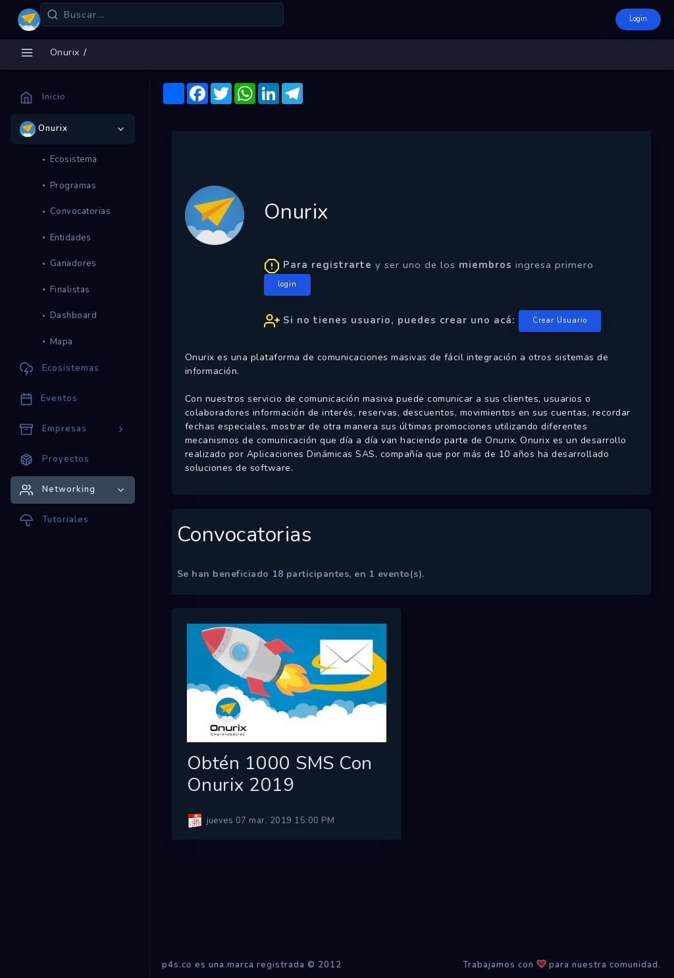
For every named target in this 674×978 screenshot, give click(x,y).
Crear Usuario (559, 320)
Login (638, 19)
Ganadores (73, 263)
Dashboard (73, 315)
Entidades (70, 238)
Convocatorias (80, 211)
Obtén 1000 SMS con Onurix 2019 (280, 774)
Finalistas (70, 290)
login (287, 284)
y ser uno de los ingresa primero (432, 294)
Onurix (65, 52)
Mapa (61, 342)
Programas (73, 186)
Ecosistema (73, 159)
